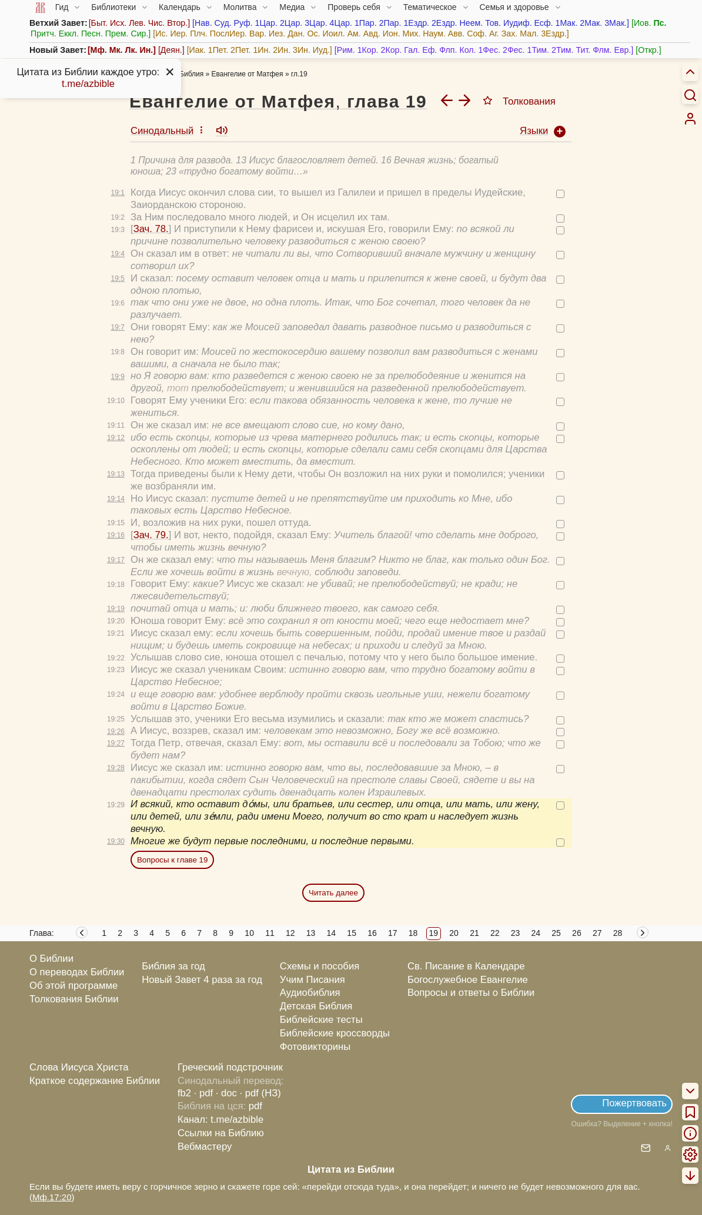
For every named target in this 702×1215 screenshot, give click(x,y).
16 (372, 933)
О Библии (51, 958)
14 (331, 933)
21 (474, 933)
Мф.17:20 (52, 1197)
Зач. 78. (151, 228)
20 (454, 933)
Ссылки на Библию (221, 1133)
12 (290, 933)
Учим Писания (312, 979)
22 (495, 933)
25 (556, 933)
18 (413, 933)
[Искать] (690, 94)
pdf (255, 1106)
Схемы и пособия (319, 966)
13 (311, 933)
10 (249, 933)
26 (576, 933)
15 (351, 933)
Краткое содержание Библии (94, 1080)
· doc (226, 1093)
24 (536, 933)
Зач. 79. (151, 535)
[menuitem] (690, 118)
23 (515, 933)
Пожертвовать (634, 1103)
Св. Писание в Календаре (466, 966)
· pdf (203, 1093)
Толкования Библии (74, 999)
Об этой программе (73, 985)
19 (434, 933)
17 (392, 933)
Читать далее (333, 892)
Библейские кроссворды (335, 1033)
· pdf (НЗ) (260, 1093)
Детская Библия (316, 1006)
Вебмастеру (205, 1146)
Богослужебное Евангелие (467, 979)
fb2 (184, 1093)
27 (597, 933)
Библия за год (173, 966)
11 (270, 933)
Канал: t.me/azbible (220, 1119)
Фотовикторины (315, 1046)
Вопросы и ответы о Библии (470, 992)
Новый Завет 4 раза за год (202, 979)
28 (618, 933)
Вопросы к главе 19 (172, 859)
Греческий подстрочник (230, 1067)
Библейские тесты (321, 1019)
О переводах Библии (76, 972)
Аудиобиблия (310, 992)
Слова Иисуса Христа (78, 1067)
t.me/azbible (88, 83)
